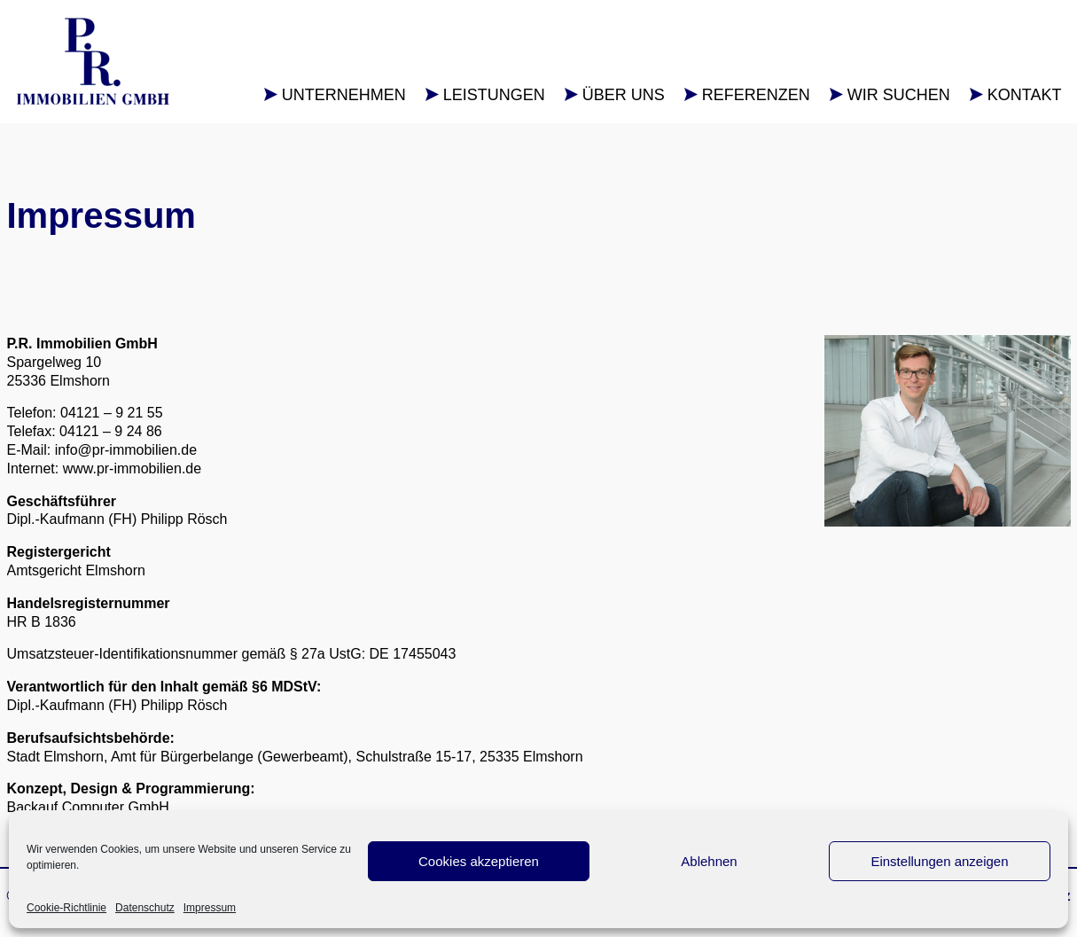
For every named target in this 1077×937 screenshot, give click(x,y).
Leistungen (494, 95)
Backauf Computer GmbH (88, 807)
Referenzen (756, 95)
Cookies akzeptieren (478, 861)
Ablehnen (709, 861)
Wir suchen (898, 95)
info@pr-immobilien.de (126, 449)
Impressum (209, 908)
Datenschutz (145, 908)
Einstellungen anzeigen (939, 861)
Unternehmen (344, 95)
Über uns (623, 95)
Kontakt (1024, 95)
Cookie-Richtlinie (66, 908)
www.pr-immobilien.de (132, 468)
